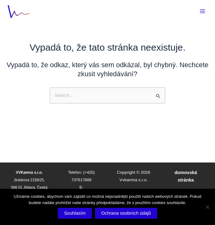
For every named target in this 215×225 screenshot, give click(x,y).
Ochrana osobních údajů (126, 213)
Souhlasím (75, 213)
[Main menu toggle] (202, 11)
